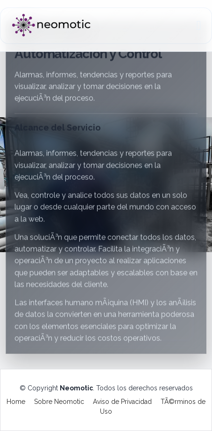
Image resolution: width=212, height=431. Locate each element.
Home (16, 401)
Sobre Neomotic (59, 401)
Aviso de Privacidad (122, 401)
